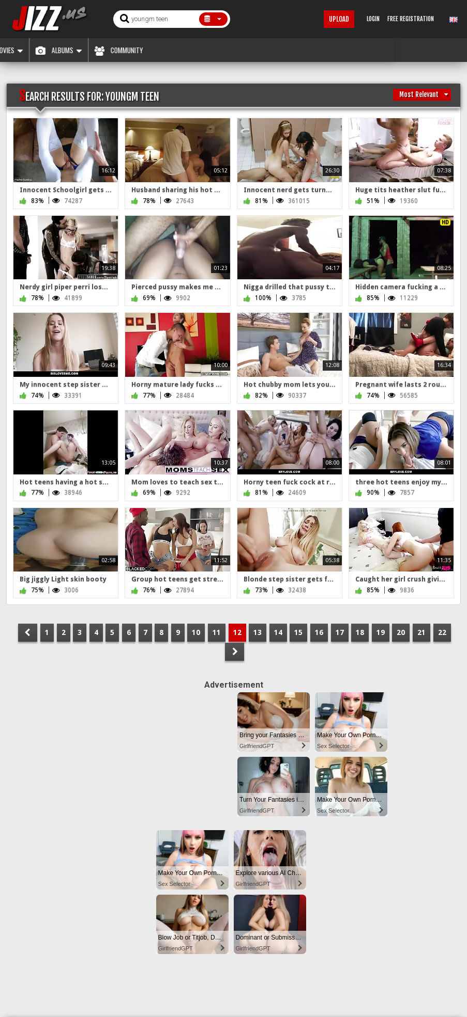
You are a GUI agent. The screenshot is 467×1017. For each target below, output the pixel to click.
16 (319, 632)
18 (360, 632)
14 (278, 632)
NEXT (234, 652)
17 (340, 632)
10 (196, 632)
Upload (339, 19)
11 (217, 632)
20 (401, 632)
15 (298, 632)
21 (421, 632)
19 (380, 632)
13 (257, 632)
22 (442, 632)
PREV (27, 633)
